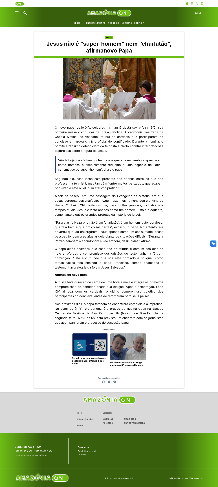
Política (139, 23)
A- (200, 13)
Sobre (80, 425)
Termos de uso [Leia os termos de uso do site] (196, 477)
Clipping (82, 454)
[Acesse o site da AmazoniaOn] (42, 477)
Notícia (109, 37)
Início (77, 23)
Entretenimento (96, 23)
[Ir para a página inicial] (109, 399)
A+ (196, 13)
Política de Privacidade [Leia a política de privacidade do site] (178, 477)
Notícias (127, 23)
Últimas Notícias (86, 419)
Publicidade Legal (87, 450)
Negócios (113, 23)
